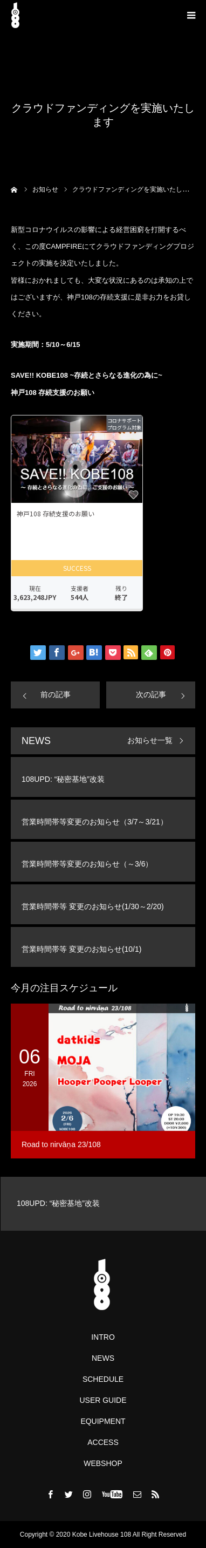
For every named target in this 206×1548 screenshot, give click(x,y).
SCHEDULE (103, 1379)
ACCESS (103, 1442)
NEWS (103, 1358)
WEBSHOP (103, 1463)
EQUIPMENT (102, 1421)
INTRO (103, 1337)
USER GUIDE (102, 1400)
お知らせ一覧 (150, 741)
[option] (103, 1204)
